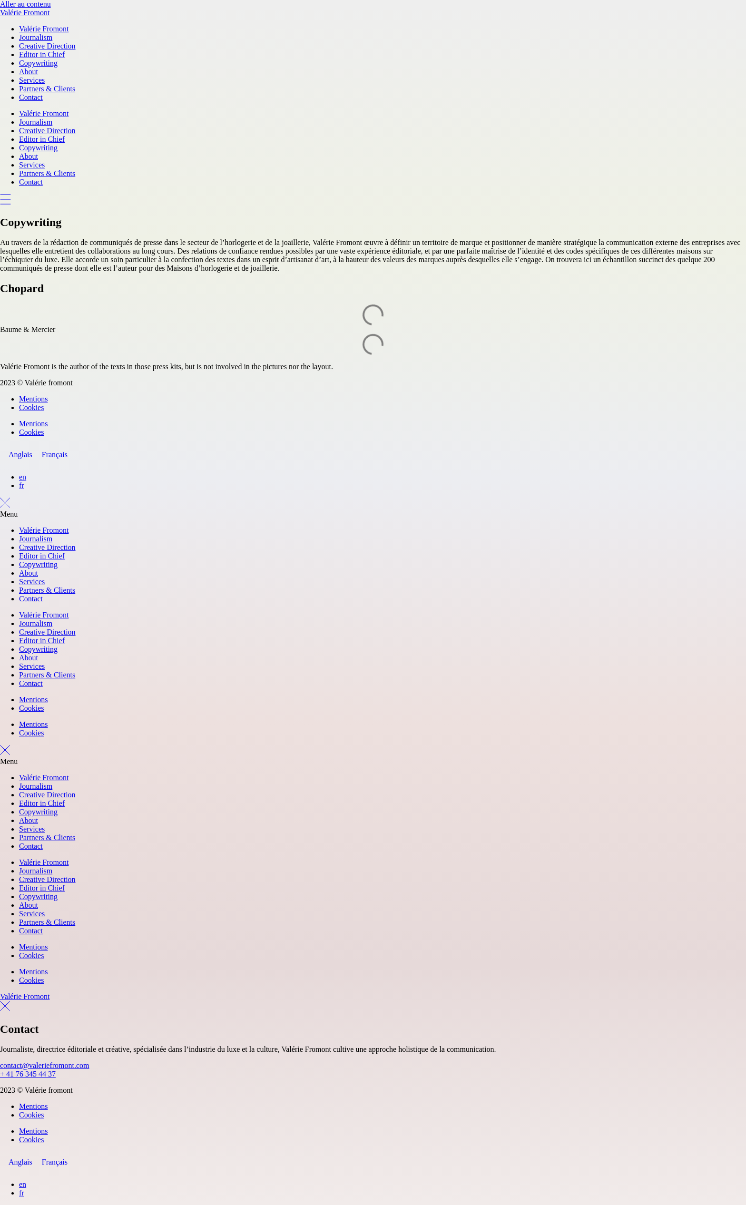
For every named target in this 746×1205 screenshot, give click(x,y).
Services (32, 80)
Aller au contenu (25, 4)
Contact (31, 97)
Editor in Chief (42, 54)
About (28, 72)
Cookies (31, 407)
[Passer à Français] (54, 454)
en (22, 477)
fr (21, 485)
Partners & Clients (47, 89)
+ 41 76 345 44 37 (28, 1074)
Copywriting (38, 63)
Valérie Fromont (24, 13)
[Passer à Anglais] (20, 454)
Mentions (33, 399)
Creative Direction (47, 46)
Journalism (35, 37)
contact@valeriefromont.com (44, 1065)
